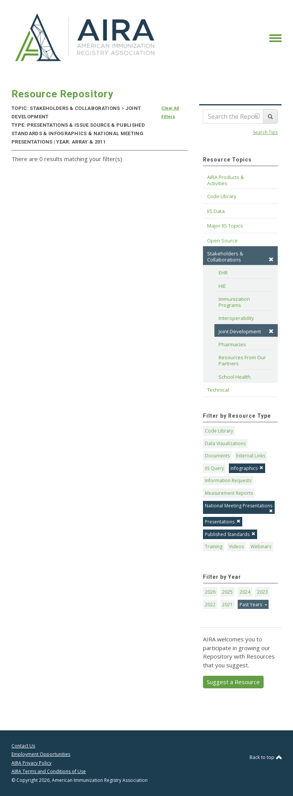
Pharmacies (232, 344)
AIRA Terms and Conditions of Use (48, 771)
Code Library (219, 431)
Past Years (251, 604)
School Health (235, 376)
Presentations (222, 521)
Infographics (246, 468)
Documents (217, 455)
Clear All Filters (170, 112)
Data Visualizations (225, 443)
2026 (210, 592)
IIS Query (214, 468)
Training (213, 546)
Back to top (266, 757)
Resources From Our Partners (243, 360)
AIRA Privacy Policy (31, 763)
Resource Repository (62, 94)
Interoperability (236, 318)
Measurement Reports (229, 493)
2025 (227, 592)
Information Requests (228, 480)
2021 (227, 604)
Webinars (261, 546)
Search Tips (265, 132)
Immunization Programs (235, 301)
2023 (262, 592)
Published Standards (230, 534)
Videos (236, 546)
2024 (245, 592)
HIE (222, 286)
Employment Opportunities (40, 754)
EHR (223, 272)
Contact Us (23, 746)
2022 (210, 604)
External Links (250, 455)
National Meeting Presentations (239, 507)
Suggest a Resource (233, 682)
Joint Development (246, 331)
